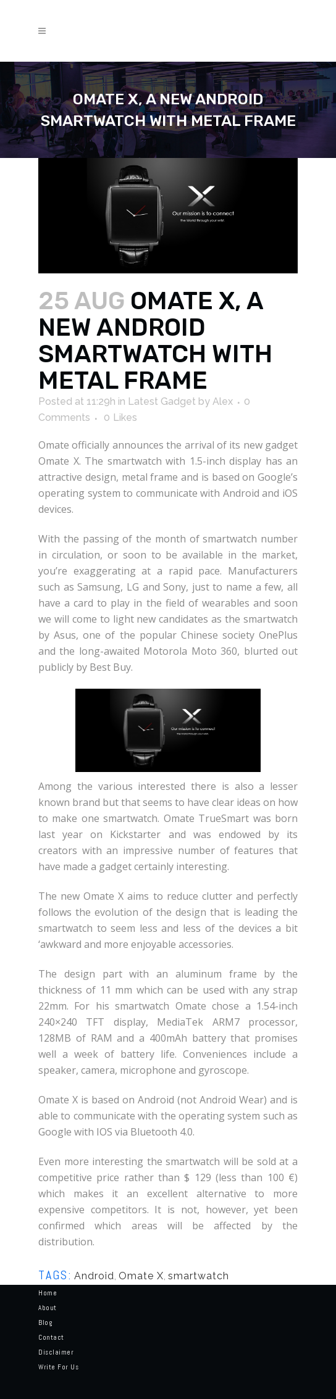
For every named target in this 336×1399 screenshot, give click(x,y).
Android (94, 1276)
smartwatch (198, 1276)
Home (47, 1293)
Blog (45, 1322)
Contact (51, 1337)
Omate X (141, 1276)
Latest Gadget (162, 401)
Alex (222, 401)
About (47, 1307)
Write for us (58, 1367)
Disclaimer (56, 1352)
